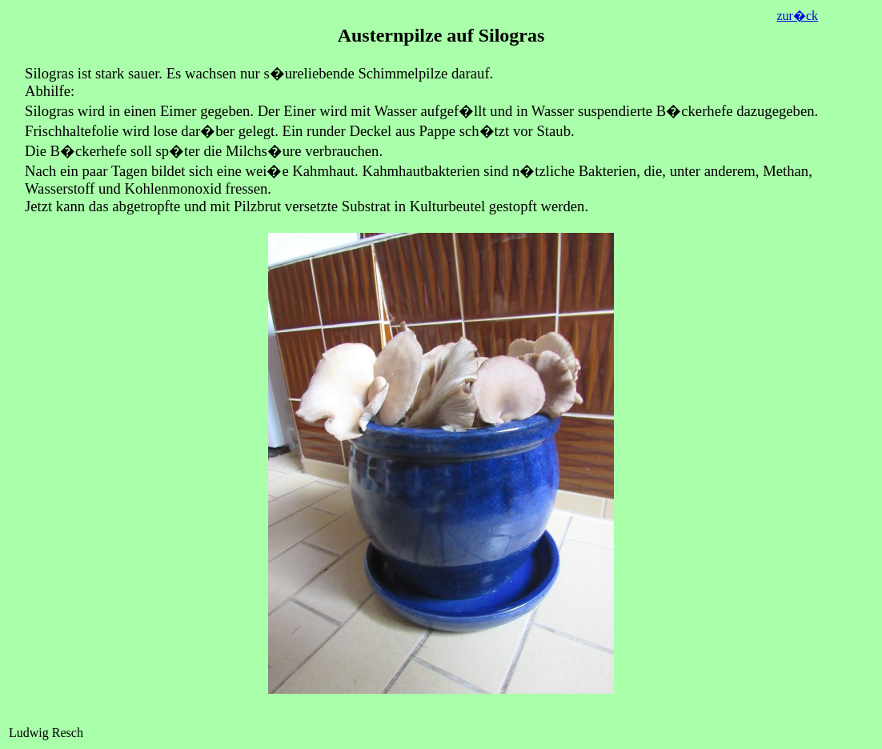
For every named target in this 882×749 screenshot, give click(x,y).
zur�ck (797, 15)
